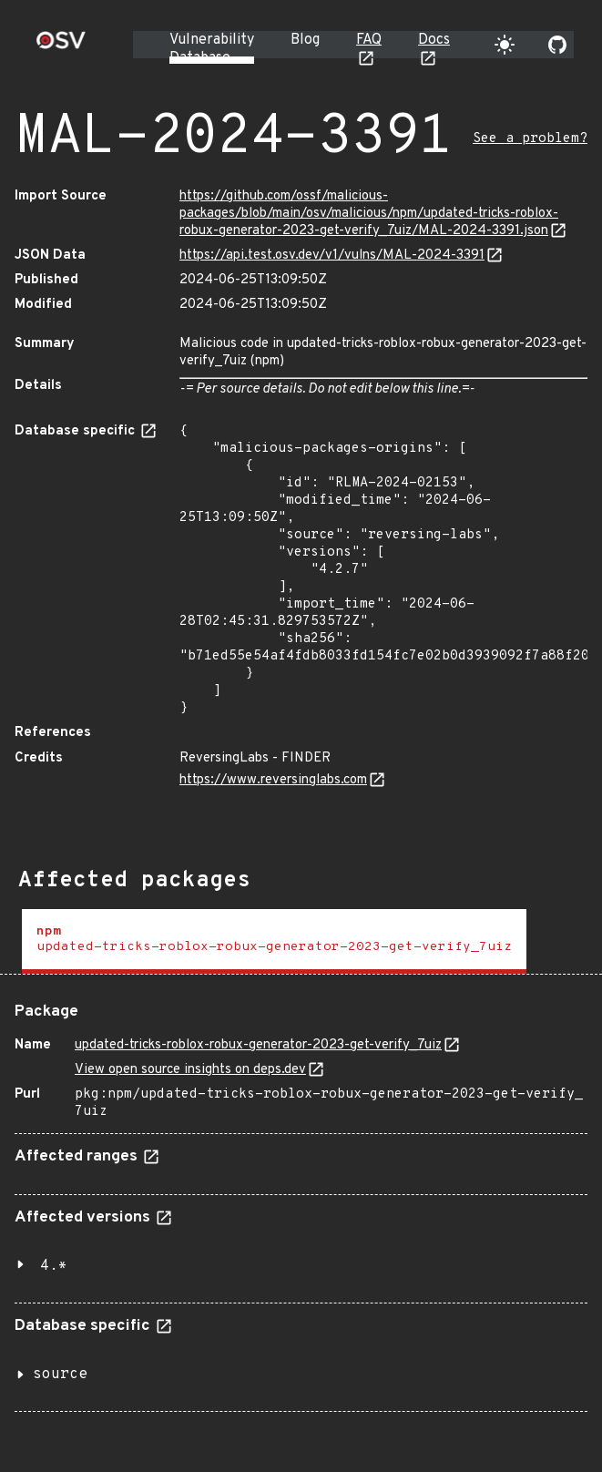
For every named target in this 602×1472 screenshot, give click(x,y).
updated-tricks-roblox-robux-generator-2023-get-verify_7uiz (258, 1045)
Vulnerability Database (211, 49)
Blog (305, 40)
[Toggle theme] (504, 44)
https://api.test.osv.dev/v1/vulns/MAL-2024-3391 (332, 255)
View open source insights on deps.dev (190, 1069)
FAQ (369, 40)
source (60, 1374)
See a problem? (530, 139)
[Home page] (61, 46)
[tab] (274, 941)
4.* (53, 1266)
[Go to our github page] (557, 45)
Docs (434, 40)
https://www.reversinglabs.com (273, 780)
